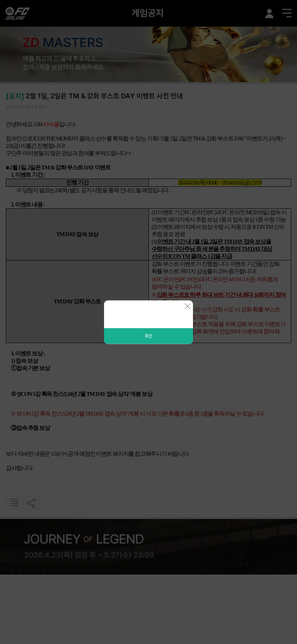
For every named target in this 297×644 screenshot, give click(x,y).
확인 (148, 335)
